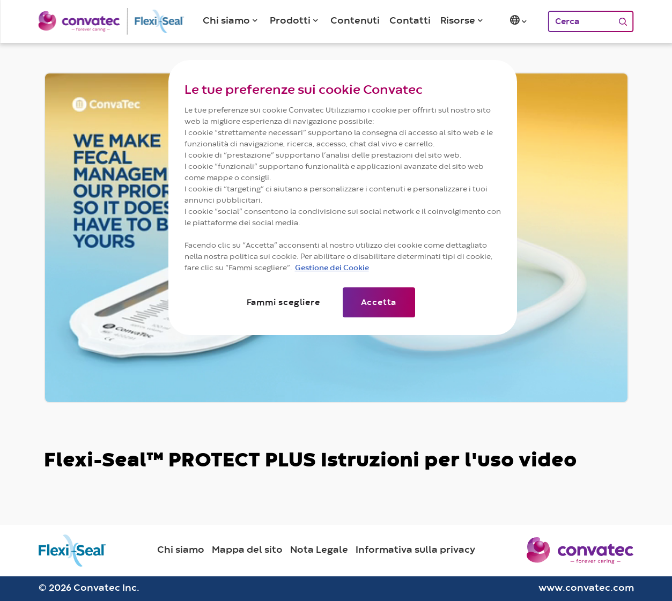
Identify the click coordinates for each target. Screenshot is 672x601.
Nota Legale (319, 550)
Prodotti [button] (290, 21)
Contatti (410, 21)
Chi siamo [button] (226, 21)
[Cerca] (580, 21)
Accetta (379, 302)
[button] (519, 21)
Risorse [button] (457, 21)
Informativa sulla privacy (415, 550)
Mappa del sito (247, 550)
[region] (342, 197)
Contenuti (355, 21)
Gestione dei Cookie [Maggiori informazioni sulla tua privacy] (332, 268)
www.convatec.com (586, 588)
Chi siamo (180, 550)
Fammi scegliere (283, 302)
